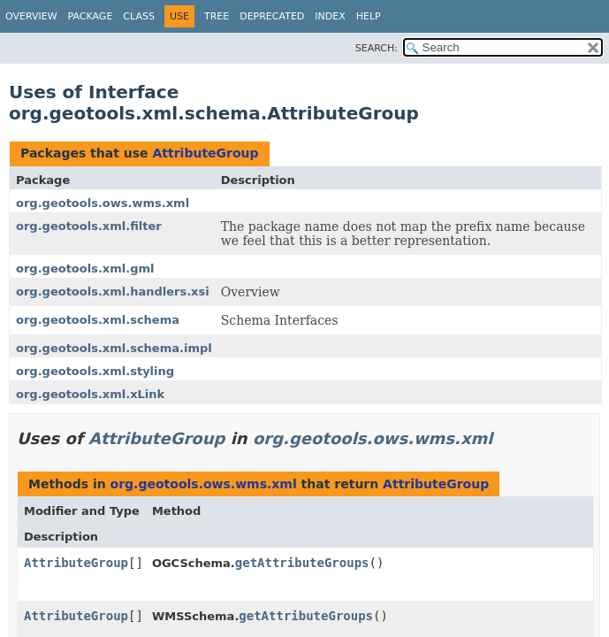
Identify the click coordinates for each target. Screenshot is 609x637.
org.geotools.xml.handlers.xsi (112, 291)
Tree (216, 16)
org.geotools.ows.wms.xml (102, 203)
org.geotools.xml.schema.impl (114, 348)
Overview (31, 16)
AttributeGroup (205, 153)
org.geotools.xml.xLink (90, 394)
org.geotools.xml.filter (89, 226)
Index (330, 16)
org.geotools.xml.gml (85, 268)
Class (139, 16)
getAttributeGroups (302, 563)
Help (368, 16)
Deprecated (272, 16)
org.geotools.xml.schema (97, 319)
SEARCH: (376, 48)
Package (90, 16)
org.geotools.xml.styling (95, 371)
